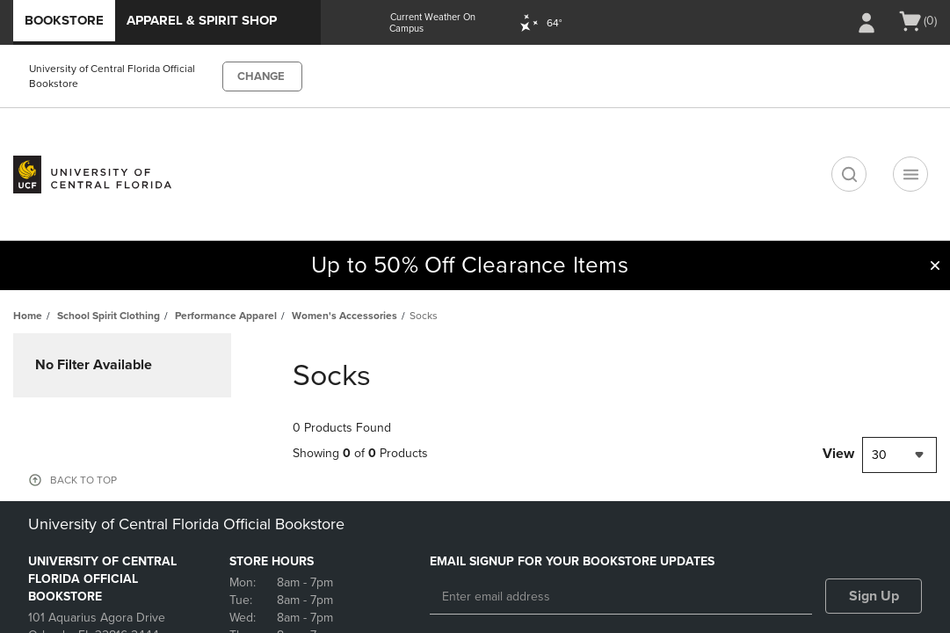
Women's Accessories (344, 315)
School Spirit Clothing (108, 315)
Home (27, 315)
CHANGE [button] (261, 76)
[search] (849, 174)
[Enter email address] (621, 597)
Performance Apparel (226, 315)
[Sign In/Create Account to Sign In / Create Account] (866, 23)
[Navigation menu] (910, 174)
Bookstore (64, 20)
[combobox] (899, 455)
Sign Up (874, 596)
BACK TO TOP (83, 480)
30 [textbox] (879, 454)
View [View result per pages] (838, 453)
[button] (935, 265)
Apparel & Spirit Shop (202, 20)
